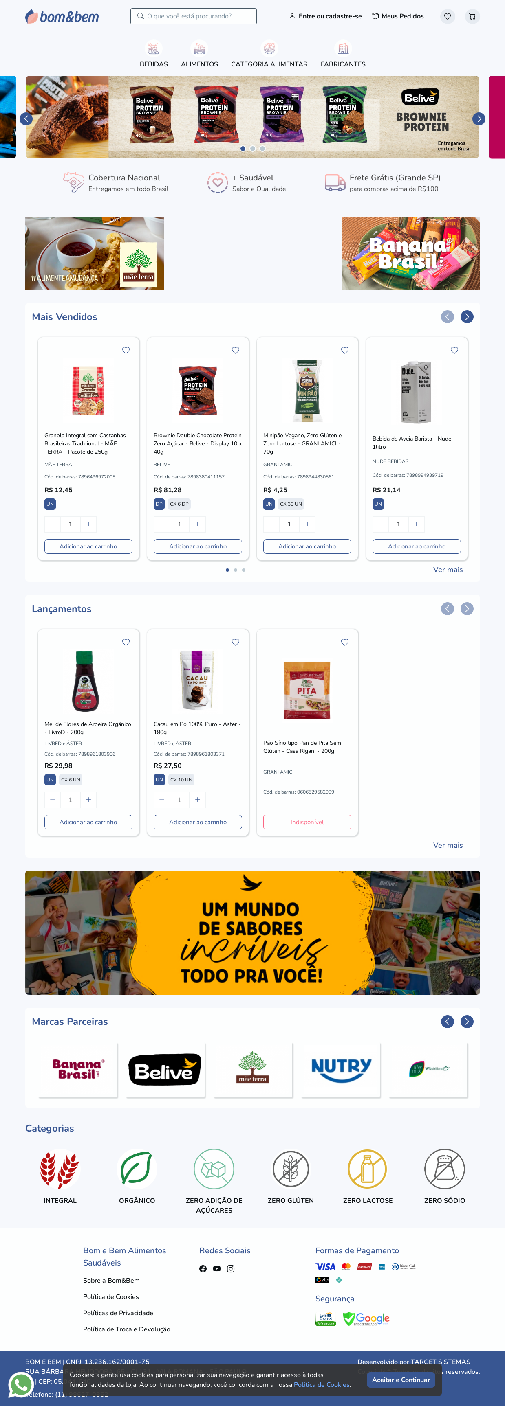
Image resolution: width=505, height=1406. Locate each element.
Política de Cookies (111, 1296)
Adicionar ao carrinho (88, 546)
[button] (26, 118)
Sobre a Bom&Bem (111, 1280)
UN (50, 504)
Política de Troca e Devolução (126, 1329)
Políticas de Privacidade (118, 1313)
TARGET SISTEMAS (440, 1362)
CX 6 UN (70, 779)
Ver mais (448, 570)
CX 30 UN (291, 504)
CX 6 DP (179, 504)
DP (159, 504)
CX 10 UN (181, 779)
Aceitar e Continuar (401, 1379)
